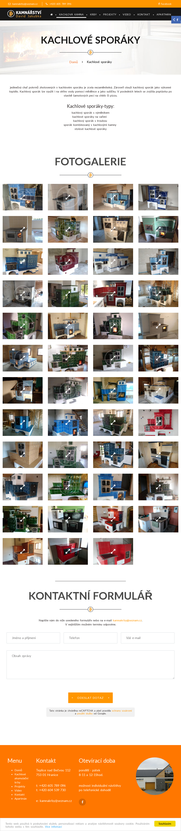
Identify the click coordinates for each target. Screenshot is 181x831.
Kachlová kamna (71, 14)
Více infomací (53, 827)
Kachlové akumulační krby (21, 778)
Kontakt (143, 14)
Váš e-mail (133, 638)
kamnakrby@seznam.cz (24, 3)
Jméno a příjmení (24, 638)
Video (127, 14)
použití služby (85, 713)
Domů (73, 62)
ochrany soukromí (122, 710)
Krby (93, 14)
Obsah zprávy (21, 656)
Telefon (74, 638)
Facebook (164, 3)
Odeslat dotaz (90, 697)
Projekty (109, 14)
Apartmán (164, 14)
